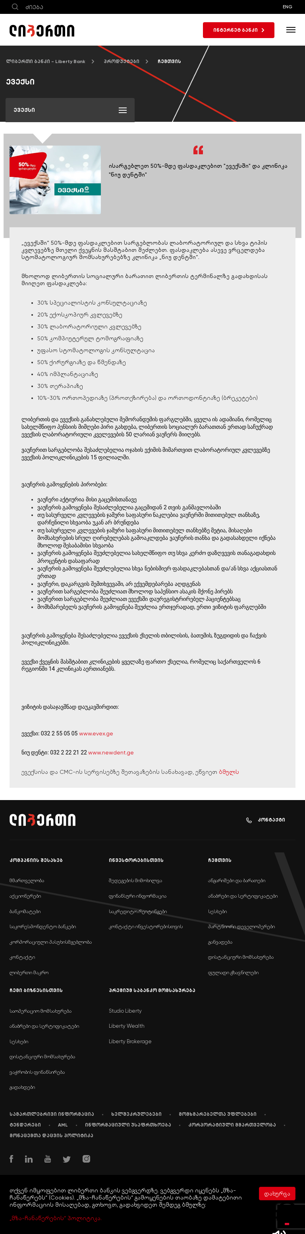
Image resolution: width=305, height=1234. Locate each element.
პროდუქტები (121, 61)
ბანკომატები (25, 911)
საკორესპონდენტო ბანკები (43, 926)
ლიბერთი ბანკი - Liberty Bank (45, 61)
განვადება (220, 942)
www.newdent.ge (111, 752)
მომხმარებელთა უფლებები (218, 1114)
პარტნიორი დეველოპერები (241, 926)
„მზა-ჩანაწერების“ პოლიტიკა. (56, 1218)
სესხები (217, 911)
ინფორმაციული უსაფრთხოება (128, 1125)
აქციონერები (25, 896)
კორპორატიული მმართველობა (232, 1125)
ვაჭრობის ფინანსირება (37, 1072)
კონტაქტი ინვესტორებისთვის (146, 926)
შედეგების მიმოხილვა (135, 880)
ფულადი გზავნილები (233, 972)
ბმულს (229, 772)
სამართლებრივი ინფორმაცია (52, 1114)
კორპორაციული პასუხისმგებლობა (51, 942)
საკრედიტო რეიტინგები (138, 911)
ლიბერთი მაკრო (29, 972)
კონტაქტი (265, 820)
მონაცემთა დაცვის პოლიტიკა (51, 1135)
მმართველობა (27, 880)
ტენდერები (25, 1125)
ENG (287, 7)
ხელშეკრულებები (136, 1114)
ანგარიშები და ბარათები (236, 880)
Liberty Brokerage (130, 1041)
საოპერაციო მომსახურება (40, 1011)
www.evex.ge (96, 733)
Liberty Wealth (127, 1026)
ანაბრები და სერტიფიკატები (243, 896)
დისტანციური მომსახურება (241, 957)
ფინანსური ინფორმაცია (137, 896)
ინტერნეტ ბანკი (238, 30)
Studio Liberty (125, 1011)
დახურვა (277, 1193)
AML (63, 1125)
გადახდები (22, 1087)
